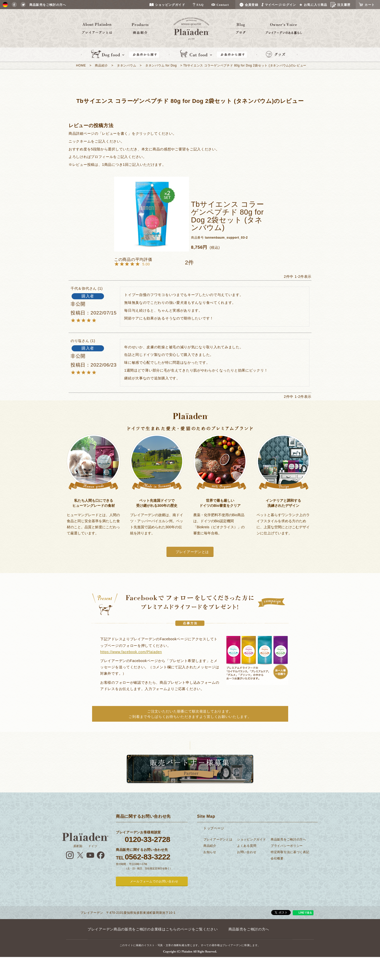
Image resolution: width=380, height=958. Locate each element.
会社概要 (277, 858)
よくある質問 (246, 846)
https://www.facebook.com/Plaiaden (131, 652)
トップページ (213, 828)
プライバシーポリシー (287, 846)
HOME (81, 65)
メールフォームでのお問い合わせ (154, 881)
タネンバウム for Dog (161, 65)
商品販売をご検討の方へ (288, 839)
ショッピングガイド (251, 839)
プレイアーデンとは (192, 552)
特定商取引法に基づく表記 (290, 852)
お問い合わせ (246, 852)
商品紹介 (101, 65)
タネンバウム (126, 65)
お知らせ (209, 852)
